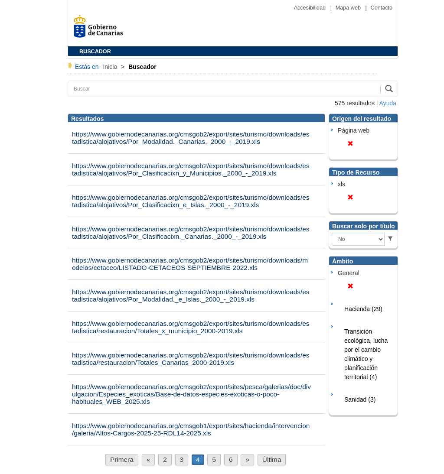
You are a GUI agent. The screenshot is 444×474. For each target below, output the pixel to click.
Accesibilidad (310, 8)
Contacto (381, 8)
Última (271, 459)
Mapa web (349, 8)
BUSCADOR (95, 52)
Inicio (111, 66)
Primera (122, 459)
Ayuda (387, 103)
